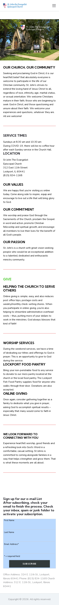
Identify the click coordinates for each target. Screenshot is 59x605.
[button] (54, 5)
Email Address (11, 544)
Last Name (9, 532)
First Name (9, 520)
